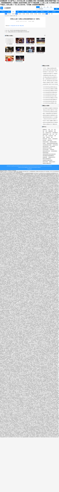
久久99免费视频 (18, 195)
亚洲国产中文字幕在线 (6, 332)
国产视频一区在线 (48, 311)
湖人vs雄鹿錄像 (52, 146)
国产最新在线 (18, 205)
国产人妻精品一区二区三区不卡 (12, 378)
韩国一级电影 (30, 277)
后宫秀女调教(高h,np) (54, 236)
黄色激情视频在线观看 (44, 410)
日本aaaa (7, 173)
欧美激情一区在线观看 (7, 279)
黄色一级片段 (21, 350)
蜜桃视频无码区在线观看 (14, 285)
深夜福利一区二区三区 (39, 253)
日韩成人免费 (30, 318)
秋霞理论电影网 (53, 340)
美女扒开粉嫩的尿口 (45, 359)
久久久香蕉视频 (19, 378)
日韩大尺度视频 (13, 425)
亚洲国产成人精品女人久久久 (15, 270)
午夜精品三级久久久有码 (44, 220)
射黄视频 (56, 272)
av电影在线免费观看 (43, 398)
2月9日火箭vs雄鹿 (45, 149)
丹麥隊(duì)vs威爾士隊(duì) (47, 163)
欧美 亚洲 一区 (49, 291)
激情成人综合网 (7, 308)
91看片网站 (56, 190)
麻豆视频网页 (46, 254)
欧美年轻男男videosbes (29, 335)
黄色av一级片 (4, 385)
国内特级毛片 (23, 227)
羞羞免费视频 (40, 244)
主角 (43, 132)
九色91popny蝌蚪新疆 (24, 208)
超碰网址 (6, 192)
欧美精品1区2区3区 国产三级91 (6, 260)
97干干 (49, 392)
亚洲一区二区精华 (34, 209)
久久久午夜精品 (49, 345)
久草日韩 (41, 374)
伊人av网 (40, 301)
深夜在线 (56, 335)
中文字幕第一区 (11, 189)
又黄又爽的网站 (53, 361)
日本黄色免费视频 (9, 239)
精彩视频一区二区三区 (8, 251)
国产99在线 (9, 408)
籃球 (13, 11)
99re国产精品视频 (15, 350)
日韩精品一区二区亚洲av (29, 293)
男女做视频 (2, 245)
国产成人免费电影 (30, 212)
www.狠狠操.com (7, 304)
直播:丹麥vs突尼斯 (45, 146)
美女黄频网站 (2, 312)
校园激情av (16, 249)
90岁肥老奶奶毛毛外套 (18, 336)
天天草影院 (2, 243)
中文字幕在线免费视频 (16, 432)
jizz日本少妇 (14, 384)
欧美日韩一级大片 (49, 288)
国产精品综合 (28, 345)
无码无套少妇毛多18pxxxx (25, 190)
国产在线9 (7, 431)
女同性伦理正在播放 (13, 244)
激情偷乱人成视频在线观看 (9, 186)
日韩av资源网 (24, 264)
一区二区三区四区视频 (27, 246)
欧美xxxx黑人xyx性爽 (44, 334)
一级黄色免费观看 (47, 282)
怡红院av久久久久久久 (9, 426)
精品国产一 (22, 357)
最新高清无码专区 (7, 182)
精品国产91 (49, 365)
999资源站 (36, 291)
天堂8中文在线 (2, 293)
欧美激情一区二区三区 (26, 182)
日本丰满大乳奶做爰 (8, 294)
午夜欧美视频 (43, 397)
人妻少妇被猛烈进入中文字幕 (33, 203)
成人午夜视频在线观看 (9, 320)
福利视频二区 (51, 203)
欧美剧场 (31, 222)
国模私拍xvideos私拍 (12, 323)
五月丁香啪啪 (41, 349)
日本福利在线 (26, 233)
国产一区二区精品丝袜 (42, 335)
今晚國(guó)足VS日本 (51, 157)
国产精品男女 (37, 242)
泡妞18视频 (38, 350)
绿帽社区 (31, 327)
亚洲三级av (33, 241)
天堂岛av (2, 247)
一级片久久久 (32, 423)
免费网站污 (34, 366)
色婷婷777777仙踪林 (55, 400)
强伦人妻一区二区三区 (44, 193)
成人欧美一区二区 (21, 418)
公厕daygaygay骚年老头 (35, 238)
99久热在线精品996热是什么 (42, 388)
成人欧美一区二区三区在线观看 (39, 216)
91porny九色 (5, 211)
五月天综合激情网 (45, 372)
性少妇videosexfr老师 (33, 258)
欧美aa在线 (11, 287)
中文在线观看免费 (31, 399)
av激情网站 (20, 334)
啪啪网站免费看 (14, 220)
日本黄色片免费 (6, 306)
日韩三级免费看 (13, 190)
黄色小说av (25, 212)
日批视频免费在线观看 (43, 367)
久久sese (40, 214)
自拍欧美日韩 (41, 202)
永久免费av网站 (2, 334)
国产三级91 (4, 394)
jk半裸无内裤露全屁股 (54, 336)
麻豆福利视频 (24, 312)
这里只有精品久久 (5, 362)
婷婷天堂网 (27, 404)
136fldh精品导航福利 (39, 337)
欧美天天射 (26, 200)
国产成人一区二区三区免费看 (29, 291)
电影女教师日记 (9, 283)
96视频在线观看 (45, 377)
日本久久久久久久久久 (6, 309)
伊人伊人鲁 (9, 194)
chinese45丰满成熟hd (29, 251)
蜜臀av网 (35, 223)
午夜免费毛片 (35, 369)
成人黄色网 (21, 365)
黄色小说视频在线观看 (44, 241)
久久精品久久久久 (37, 239)
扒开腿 (44, 230)
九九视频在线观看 (13, 309)
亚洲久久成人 (34, 310)
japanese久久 (46, 383)
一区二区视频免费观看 (49, 286)
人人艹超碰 (28, 392)
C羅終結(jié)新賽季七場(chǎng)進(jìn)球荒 (49, 154)
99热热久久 (41, 198)
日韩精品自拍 (35, 320)
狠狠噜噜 (44, 323)
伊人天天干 (40, 222)
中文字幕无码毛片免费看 (44, 176)
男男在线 (33, 332)
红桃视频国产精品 (23, 204)
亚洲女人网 (10, 177)
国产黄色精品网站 (49, 214)
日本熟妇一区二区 (9, 278)
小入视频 (43, 222)
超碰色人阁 (12, 280)
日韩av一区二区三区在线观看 (28, 213)
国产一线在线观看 (38, 264)
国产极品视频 (11, 185)
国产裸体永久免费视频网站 (19, 174)
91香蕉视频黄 (29, 184)
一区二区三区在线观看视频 (21, 303)
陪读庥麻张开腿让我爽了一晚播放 (20, 189)
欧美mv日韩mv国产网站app (24, 426)
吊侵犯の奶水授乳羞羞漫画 (10, 401)
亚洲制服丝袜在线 (56, 182)
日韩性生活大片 (40, 218)
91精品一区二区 (31, 274)
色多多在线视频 (16, 415)
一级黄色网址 (28, 427)
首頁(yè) (3, 11)
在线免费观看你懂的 (40, 319)
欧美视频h (30, 369)
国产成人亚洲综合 (56, 286)
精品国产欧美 (33, 432)
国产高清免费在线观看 (17, 218)
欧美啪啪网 (45, 219)
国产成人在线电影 (9, 219)
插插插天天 (51, 246)
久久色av (48, 362)
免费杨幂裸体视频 (9, 236)
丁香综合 (1, 342)
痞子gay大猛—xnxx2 (50, 398)
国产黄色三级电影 (47, 271)
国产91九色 (44, 344)
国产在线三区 (18, 356)
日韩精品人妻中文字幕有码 (44, 201)
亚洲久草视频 (46, 247)
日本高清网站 (14, 329)
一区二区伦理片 (52, 204)
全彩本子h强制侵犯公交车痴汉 (34, 190)
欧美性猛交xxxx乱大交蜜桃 (44, 405)
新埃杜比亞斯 (45, 138)
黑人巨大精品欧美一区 (16, 201)
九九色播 (4, 216)
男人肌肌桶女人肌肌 (9, 374)
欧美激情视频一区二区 (26, 327)
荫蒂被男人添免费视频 (52, 332)
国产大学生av (7, 285)
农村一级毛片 (51, 239)
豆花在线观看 (29, 202)
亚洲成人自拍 (47, 230)
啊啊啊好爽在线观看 (23, 192)
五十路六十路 (5, 196)
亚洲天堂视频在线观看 (47, 174)
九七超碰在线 (40, 340)
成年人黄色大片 (41, 391)
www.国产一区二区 (53, 320)
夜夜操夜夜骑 (51, 294)
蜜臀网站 (1, 178)
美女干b (14, 324)
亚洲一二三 (7, 275)
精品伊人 (23, 343)
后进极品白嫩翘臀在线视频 (52, 283)
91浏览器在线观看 (28, 303)
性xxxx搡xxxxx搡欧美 (39, 263)
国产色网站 (31, 174)
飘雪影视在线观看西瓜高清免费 (44, 203)
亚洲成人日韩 (51, 302)
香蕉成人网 (21, 225)
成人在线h (12, 407)
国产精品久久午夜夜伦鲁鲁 (39, 225)
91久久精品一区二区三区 (51, 223)
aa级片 (1, 287)
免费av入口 (44, 255)
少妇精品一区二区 (12, 174)
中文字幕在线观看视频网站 (7, 286)
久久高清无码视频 (9, 203)
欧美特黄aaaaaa (24, 382)
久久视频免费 (22, 287)
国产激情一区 (46, 431)
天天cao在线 (17, 279)
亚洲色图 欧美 (18, 208)
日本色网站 (44, 396)
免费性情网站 (20, 285)
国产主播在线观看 (17, 310)
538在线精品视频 (8, 334)
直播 (23, 11)
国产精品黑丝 (9, 317)
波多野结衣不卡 (26, 328)
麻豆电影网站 (4, 257)
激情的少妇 (29, 241)
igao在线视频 (28, 196)
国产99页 (23, 380)
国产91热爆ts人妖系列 (5, 341)
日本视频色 (45, 296)
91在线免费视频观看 (55, 252)
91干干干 (32, 421)
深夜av (2, 264)
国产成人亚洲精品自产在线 (47, 197)
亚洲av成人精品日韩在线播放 (47, 301)
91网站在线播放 (2, 209)
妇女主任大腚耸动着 (6, 222)
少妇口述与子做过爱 (21, 283)
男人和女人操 (22, 410)
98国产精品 (33, 287)
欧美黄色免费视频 (45, 426)
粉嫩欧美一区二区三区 (27, 355)
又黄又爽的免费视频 (8, 343)
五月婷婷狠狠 (2, 253)
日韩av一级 (5, 204)
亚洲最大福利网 (55, 230)
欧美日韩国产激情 (8, 276)
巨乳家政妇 (56, 315)
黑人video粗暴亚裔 (27, 411)
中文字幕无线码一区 (5, 200)
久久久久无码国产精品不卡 (25, 313)
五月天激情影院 (35, 323)
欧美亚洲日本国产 (12, 222)
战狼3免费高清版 (4, 408)
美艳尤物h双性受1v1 (14, 226)
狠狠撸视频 (54, 399)
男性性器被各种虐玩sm (45, 385)
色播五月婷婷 (36, 358)
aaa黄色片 (39, 227)
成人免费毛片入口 (20, 431)
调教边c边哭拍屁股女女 (40, 339)
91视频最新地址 (3, 358)
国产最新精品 (5, 357)
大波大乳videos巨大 (50, 366)
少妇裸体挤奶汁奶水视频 (12, 213)
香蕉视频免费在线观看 (29, 323)
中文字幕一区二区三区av (50, 184)
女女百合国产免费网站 (52, 178)
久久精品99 (40, 345)
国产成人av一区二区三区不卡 (47, 229)
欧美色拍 (51, 287)
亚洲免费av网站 (51, 316)
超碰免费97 (21, 203)
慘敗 (52, 137)
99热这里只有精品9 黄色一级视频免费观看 (35, 215)
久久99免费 (39, 211)
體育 (18, 11)
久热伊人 (42, 382)
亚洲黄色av (9, 204)
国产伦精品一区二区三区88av (39, 394)
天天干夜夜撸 (16, 341)
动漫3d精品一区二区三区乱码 (37, 200)
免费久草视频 (12, 310)
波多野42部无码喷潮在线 (15, 215)
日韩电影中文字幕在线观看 (51, 296)
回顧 (43, 131)
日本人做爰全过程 (16, 231)
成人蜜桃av (49, 186)
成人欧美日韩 (5, 218)
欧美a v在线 (4, 282)
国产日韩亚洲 (16, 311)
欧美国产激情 (7, 180)
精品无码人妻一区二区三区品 (36, 303)
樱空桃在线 (10, 228)
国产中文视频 (31, 243)
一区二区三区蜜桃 (53, 216)
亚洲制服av (49, 227)
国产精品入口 (56, 364)
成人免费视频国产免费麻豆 (28, 333)
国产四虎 (34, 247)
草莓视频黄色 (30, 194)
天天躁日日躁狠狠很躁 (37, 212)
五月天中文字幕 (12, 182)
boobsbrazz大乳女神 (51, 329)
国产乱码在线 (18, 259)
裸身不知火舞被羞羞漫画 (37, 213)
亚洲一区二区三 (27, 340)
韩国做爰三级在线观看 (8, 227)
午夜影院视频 (30, 302)
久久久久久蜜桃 (55, 219)
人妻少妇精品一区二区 (52, 241)
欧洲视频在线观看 (55, 269)
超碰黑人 (17, 203)
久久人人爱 (12, 212)
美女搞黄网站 (5, 179)
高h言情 (56, 342)
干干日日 (24, 263)
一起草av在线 (47, 357)
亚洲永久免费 (28, 309)
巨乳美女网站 (45, 226)
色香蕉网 (11, 348)
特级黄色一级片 (13, 205)
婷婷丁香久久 (15, 184)
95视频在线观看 (25, 259)
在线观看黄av (21, 213)
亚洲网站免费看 (37, 325)
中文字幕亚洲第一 (11, 214)
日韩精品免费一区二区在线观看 (15, 267)
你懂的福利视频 (17, 179)
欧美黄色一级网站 (5, 284)
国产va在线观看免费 (39, 229)
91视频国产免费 (42, 252)
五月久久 (35, 233)
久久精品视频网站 (11, 328)
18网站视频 (53, 342)
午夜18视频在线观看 (9, 350)
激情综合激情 (41, 308)
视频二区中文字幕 (54, 331)
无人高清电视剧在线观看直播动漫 (7, 271)
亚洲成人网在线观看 (49, 424)
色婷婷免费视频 (45, 244)
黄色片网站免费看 (46, 389)
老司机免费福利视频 (56, 275)
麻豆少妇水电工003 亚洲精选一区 (20, 261)
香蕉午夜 (8, 257)
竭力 (53, 134)
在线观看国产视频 (40, 417)
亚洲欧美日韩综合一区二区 (47, 374)
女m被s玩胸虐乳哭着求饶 (34, 182)
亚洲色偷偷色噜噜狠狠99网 (13, 418)
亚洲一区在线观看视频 (11, 393)
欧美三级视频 (44, 351)
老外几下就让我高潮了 (29, 192)
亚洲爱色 (23, 335)
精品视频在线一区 (23, 294)
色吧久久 (57, 376)
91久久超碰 (19, 406)
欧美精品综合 (49, 253)
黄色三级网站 (23, 228)
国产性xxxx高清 (47, 205)
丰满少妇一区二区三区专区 (41, 258)
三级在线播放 (22, 292)
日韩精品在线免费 (28, 211)
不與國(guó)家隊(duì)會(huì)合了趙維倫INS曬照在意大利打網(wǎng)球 (18, 31)
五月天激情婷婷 (40, 418)
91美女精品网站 (42, 236)
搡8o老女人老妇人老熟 (13, 250)
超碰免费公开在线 (54, 386)
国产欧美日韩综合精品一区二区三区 (16, 430)
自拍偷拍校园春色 (16, 258)
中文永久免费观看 (52, 359)
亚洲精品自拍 (27, 414)
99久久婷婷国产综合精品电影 (32, 286)
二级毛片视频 (28, 264)
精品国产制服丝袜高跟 (53, 245)
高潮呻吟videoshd (43, 173)
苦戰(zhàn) (48, 137)
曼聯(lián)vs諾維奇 (52, 161)
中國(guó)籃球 (13, 25)
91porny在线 (32, 204)
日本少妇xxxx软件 (12, 368)
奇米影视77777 (43, 181)
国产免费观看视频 (37, 177)
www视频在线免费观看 (31, 316)
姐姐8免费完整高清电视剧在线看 (33, 288)
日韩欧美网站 (10, 342)
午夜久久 (14, 203)
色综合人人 (44, 364)
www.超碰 (27, 230)
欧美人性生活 (30, 409)
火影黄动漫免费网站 (33, 324)
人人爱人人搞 (15, 200)
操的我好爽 (18, 177)
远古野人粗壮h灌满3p (21, 255)
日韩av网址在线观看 (22, 249)
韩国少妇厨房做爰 (49, 266)
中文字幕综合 (49, 264)
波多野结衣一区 (33, 334)
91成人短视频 (52, 212)
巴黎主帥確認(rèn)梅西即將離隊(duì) (48, 155)
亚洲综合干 (6, 245)
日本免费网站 (17, 401)
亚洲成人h (44, 259)
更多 (45, 35)
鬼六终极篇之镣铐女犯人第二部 (49, 242)
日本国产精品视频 (23, 188)
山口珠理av (4, 355)
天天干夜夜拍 (9, 274)
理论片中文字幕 (26, 402)
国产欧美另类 (48, 335)
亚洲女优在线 (4, 263)
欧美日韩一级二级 (46, 228)
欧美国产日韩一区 (7, 215)
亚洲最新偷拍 (11, 217)
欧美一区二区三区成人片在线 (41, 277)
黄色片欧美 (32, 280)
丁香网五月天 (31, 261)
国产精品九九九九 (26, 269)
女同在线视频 (5, 301)
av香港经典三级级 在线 (41, 302)
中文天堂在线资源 (15, 228)
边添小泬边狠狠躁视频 (37, 407)
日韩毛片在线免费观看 (4, 328)
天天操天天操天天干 (53, 270)
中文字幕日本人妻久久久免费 (51, 343)
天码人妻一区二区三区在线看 (43, 283)
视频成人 (42, 373)
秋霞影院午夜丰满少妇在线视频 (39, 186)
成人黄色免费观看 (28, 218)
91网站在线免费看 (10, 296)
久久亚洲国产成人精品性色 (34, 189)
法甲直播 (39, 13)
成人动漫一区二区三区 (49, 221)
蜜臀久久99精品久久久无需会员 (45, 270)
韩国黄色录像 (17, 211)
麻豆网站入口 (35, 194)
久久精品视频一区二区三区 (34, 295)
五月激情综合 (47, 194)
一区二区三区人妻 (20, 302)
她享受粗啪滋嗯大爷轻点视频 (13, 255)
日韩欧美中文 (44, 214)
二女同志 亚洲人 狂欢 (11, 336)
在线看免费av (27, 361)
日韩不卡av (19, 196)
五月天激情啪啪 (13, 321)
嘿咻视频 (27, 261)
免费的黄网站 (11, 410)
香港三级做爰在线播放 (47, 306)
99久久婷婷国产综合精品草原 (5, 181)
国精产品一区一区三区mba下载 (5, 198)
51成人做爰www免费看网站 (32, 208)
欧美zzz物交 (6, 288)
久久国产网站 (11, 292)
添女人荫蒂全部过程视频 (30, 228)
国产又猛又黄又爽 (48, 404)
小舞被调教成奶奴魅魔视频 (29, 173)
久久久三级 (2, 315)
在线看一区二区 (19, 384)
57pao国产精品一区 (35, 193)
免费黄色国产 (14, 391)
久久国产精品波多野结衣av (51, 347)
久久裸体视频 (54, 201)
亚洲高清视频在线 (50, 333)
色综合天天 (21, 376)
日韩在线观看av (36, 431)
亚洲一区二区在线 (26, 275)
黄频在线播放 (9, 382)
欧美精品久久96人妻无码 (41, 286)
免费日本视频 (6, 246)
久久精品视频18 (35, 335)
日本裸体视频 (7, 434)
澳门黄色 (49, 251)
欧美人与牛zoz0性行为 (36, 414)
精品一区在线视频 (36, 391)
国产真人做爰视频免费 (10, 187)
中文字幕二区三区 (51, 226)
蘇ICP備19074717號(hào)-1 (37, 167)
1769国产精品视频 (47, 339)
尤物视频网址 (38, 201)
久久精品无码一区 (47, 352)
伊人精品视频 (14, 278)
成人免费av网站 (29, 308)
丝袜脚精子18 (3, 261)
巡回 (55, 129)
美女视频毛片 (28, 280)
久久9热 (50, 201)
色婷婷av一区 (3, 197)
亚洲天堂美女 (30, 430)
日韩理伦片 (27, 221)
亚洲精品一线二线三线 (26, 284)
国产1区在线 (7, 323)
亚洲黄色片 (47, 302)
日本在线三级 (33, 253)
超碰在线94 (36, 332)
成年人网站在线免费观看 (13, 300)
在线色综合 (20, 397)
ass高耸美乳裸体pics (17, 214)
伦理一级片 (9, 329)
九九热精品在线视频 (25, 217)
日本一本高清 (36, 228)
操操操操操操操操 (24, 267)
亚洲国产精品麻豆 (38, 241)
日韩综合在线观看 (4, 238)
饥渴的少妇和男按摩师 (23, 231)
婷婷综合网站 (12, 211)
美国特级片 (17, 222)
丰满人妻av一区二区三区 (12, 192)
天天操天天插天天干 (30, 352)
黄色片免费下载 (35, 418)
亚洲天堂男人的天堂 (13, 268)
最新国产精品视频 (51, 247)
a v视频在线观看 (24, 241)
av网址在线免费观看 (8, 293)
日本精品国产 (16, 247)
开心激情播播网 (55, 333)
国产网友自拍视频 (55, 222)
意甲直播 (35, 13)
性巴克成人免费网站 (35, 234)
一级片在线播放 (48, 307)
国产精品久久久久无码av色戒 (49, 360)
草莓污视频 (49, 380)
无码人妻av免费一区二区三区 (37, 250)
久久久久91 (33, 202)
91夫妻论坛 (21, 254)
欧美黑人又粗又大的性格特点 (46, 313)
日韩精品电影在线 (22, 211)
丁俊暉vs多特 (52, 149)
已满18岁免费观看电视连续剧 (33, 259)
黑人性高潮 (6, 367)
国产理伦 (33, 214)
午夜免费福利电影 (6, 230)
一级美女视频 (42, 328)
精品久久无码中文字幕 (36, 390)
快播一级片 (27, 189)
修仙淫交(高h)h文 (48, 400)
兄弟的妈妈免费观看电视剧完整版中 (24, 375)
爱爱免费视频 (22, 235)
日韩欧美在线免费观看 (24, 391)
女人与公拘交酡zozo (48, 425)
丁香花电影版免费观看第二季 (41, 221)
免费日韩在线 (55, 287)
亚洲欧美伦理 (29, 214)
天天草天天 (12, 198)
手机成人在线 (42, 188)
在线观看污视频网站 (44, 310)
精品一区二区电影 (31, 254)
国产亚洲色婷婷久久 (17, 407)
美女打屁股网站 (23, 323)
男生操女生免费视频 (43, 267)
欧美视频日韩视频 (26, 272)
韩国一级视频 (52, 308)
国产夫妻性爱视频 (32, 229)
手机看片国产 (27, 422)
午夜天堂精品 (41, 290)
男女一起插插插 (50, 237)
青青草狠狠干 (26, 277)
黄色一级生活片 (31, 233)
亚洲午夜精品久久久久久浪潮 (52, 401)
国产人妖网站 (50, 356)
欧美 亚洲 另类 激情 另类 (54, 179)
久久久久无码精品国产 (33, 275)
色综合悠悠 (50, 358)
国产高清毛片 (14, 216)
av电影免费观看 (5, 214)
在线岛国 (38, 367)
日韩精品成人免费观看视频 (27, 181)
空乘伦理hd (25, 286)
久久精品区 (15, 380)
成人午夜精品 (17, 237)
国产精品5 (5, 296)
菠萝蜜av (17, 192)
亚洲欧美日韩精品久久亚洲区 (16, 344)
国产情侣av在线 (11, 307)
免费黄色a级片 (32, 282)
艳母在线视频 (52, 315)
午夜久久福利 (44, 331)
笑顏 (55, 131)
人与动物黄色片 (5, 413)
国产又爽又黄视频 (49, 233)
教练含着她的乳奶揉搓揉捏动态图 (14, 210)
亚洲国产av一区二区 (45, 413)
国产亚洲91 (43, 212)
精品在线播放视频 (55, 345)
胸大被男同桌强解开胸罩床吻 (10, 209)
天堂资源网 (43, 261)
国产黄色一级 (57, 247)
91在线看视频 (22, 422)
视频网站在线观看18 (6, 361)
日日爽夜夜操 (21, 277)
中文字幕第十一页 (30, 231)
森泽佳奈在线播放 (31, 383)
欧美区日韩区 (4, 252)
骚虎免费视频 (11, 337)
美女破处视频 (25, 318)
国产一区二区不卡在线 (52, 193)
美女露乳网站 (48, 344)
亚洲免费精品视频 (38, 385)
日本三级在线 (41, 228)
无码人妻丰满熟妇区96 (33, 269)
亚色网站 (17, 286)
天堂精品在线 (49, 177)
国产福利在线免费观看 (8, 351)
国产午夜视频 (46, 208)
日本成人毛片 (18, 190)
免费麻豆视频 (3, 350)
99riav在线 (50, 220)
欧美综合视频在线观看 (12, 178)
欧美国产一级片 (36, 267)
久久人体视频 (54, 253)
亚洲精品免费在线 (7, 421)
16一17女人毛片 (2, 173)
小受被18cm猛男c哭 (28, 249)
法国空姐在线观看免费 (26, 295)
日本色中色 (19, 312)
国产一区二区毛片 (43, 177)
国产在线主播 (28, 252)
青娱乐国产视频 (34, 416)
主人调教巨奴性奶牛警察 (34, 268)
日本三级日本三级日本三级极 (52, 176)
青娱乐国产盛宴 (36, 230)
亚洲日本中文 (41, 226)
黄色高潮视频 (3, 190)
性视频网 (5, 264)
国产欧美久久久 (7, 360)
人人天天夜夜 (15, 406)
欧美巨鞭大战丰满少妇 (40, 269)
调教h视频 (40, 195)
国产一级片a (10, 259)
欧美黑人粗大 (38, 434)
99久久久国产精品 (38, 298)
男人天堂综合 (18, 321)
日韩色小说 (23, 291)
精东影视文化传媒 (16, 376)
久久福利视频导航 (54, 307)
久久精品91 (20, 290)
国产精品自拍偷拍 (50, 182)
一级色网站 (16, 198)
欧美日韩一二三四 (37, 368)
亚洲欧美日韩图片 (27, 306)
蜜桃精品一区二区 (42, 406)
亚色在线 (6, 372)
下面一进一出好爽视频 (13, 411)
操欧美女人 (21, 258)
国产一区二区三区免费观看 (43, 295)
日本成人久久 (10, 390)
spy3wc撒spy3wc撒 (23, 180)
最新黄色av (54, 285)
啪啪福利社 (38, 398)
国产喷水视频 (21, 194)
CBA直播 (13, 13)
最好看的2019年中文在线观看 (19, 417)
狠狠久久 (48, 236)
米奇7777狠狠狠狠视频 (36, 235)
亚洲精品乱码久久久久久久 (11, 402)
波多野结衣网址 (20, 269)
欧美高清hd (12, 254)
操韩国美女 (24, 336)
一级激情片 (6, 352)
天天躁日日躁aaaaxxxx (40, 318)
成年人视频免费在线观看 (45, 414)
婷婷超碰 (53, 238)
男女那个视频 (13, 229)
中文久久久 (41, 304)
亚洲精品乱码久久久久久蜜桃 (19, 209)
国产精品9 (18, 227)
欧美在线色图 (4, 339)
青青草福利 (50, 180)
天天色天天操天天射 (46, 263)
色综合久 (26, 316)
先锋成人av (6, 376)
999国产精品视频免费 (37, 205)
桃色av (12, 388)
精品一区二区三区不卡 (23, 201)
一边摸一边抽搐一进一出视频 (32, 372)
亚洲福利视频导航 (30, 250)
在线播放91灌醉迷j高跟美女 (52, 218)
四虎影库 (35, 192)
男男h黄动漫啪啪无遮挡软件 (27, 366)
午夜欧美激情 (7, 253)
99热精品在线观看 (4, 383)
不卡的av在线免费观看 (49, 364)
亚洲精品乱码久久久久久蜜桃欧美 (41, 266)
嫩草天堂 (45, 418)
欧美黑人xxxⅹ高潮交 (34, 341)
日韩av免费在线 (42, 350)
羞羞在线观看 (6, 195)
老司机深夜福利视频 (21, 200)
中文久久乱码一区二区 (44, 392)
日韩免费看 (2, 306)
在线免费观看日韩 (4, 194)
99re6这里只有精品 (48, 211)
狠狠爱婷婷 (3, 304)
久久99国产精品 (32, 309)
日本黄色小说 (38, 181)
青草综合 (41, 230)
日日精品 (38, 386)
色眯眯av (21, 326)
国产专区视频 (3, 202)
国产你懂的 (8, 333)
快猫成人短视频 (37, 381)
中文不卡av (53, 196)
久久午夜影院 (28, 244)
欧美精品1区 (14, 293)
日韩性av (23, 218)
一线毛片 (51, 230)
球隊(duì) (42, 11)
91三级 (50, 254)
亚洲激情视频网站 (27, 389)
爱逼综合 (11, 423)
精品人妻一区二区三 (3, 223)
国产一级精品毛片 (45, 234)
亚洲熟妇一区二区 (3, 277)
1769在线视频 (12, 396)
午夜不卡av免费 (17, 326)
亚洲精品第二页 (43, 264)
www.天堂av (54, 288)
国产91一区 (47, 222)
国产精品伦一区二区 (17, 291)
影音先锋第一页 (15, 377)
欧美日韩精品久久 (47, 243)
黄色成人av (21, 275)
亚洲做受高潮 (22, 179)
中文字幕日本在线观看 (6, 411)
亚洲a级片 (34, 374)
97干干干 (18, 216)
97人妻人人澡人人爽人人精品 (39, 282)
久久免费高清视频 (30, 401)
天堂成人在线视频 (36, 327)
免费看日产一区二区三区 (44, 401)
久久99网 (32, 177)
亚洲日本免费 (51, 389)
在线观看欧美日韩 (20, 385)
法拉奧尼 (44, 143)
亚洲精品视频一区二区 (3, 317)
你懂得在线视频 (31, 325)
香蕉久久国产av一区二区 (34, 195)
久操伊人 (10, 424)
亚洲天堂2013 (16, 212)
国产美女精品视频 (5, 188)
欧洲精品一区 (38, 409)
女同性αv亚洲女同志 (34, 285)
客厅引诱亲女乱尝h (51, 189)
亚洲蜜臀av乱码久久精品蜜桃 (52, 383)
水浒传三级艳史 (44, 430)
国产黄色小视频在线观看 (46, 195)
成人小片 (9, 206)
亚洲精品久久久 (29, 245)
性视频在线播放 (56, 185)
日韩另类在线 (38, 247)
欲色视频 (33, 201)
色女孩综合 (2, 377)
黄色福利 (11, 421)
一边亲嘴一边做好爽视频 (15, 282)
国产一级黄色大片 (16, 287)
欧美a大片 (25, 352)
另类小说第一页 (42, 411)
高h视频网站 (11, 413)
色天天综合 (45, 182)
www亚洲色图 (10, 245)
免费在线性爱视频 (40, 192)
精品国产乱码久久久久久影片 (42, 343)
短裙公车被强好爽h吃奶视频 (4, 174)
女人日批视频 (21, 212)
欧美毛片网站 (14, 408)
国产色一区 (55, 203)
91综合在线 (49, 369)
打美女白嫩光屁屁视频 (14, 181)
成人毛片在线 (54, 186)
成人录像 (10, 344)
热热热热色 (45, 223)
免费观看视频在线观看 (20, 268)
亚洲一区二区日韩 (14, 196)
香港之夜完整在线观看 (37, 260)
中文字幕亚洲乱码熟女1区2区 (45, 187)
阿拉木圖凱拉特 (55, 132)
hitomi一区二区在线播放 (28, 235)
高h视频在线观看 (34, 211)
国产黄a (21, 356)
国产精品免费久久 (46, 337)
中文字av (32, 220)
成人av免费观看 (40, 223)
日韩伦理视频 (56, 239)
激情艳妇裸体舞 (21, 247)
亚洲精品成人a (41, 262)
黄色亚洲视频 (16, 290)
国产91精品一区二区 (15, 317)
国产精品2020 (34, 318)
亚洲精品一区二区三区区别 (30, 294)
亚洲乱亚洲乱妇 (2, 313)
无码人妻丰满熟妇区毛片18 (47, 198)
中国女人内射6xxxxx (18, 241)
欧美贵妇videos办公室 (54, 177)
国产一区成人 (19, 335)
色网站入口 (16, 197)
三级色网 (26, 300)
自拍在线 (6, 344)
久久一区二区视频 (26, 203)
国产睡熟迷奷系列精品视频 (23, 400)
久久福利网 (31, 364)
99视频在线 (27, 255)
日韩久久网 (40, 285)
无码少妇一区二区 (37, 220)
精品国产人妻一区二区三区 (24, 243)
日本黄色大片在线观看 (40, 271)
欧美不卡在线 (41, 431)
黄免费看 (4, 189)
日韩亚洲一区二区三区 (8, 399)
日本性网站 (55, 435)
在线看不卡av (2, 323)
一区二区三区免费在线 (16, 413)
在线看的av (39, 369)
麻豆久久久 (39, 384)
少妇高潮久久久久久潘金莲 (27, 178)
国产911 (57, 325)
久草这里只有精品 (3, 415)
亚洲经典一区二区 (45, 180)
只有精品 (6, 247)
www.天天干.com (6, 249)
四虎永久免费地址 (27, 268)
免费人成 (31, 431)
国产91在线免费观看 (40, 246)
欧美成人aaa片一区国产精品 (17, 176)
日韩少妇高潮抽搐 (16, 245)
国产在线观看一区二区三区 (28, 247)
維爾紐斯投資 (51, 131)
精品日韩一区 (48, 181)
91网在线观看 (2, 276)
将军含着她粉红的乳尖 (47, 327)
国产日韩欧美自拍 (48, 261)
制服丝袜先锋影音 (3, 407)
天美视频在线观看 (45, 251)
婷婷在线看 (18, 394)
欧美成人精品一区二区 (3, 331)
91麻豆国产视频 (27, 179)
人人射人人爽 (52, 274)
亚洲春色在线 (51, 194)
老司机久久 (31, 414)
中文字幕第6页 (25, 377)
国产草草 (37, 301)
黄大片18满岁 (23, 434)
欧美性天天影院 (38, 210)
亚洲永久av (31, 217)
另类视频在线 (17, 233)
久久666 (50, 222)
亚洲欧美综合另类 (27, 279)
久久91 (18, 204)
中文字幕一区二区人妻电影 (41, 217)
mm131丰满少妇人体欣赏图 (39, 316)
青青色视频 (34, 277)
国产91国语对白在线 (47, 304)
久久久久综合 (5, 419)
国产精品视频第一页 (24, 238)
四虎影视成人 (12, 249)
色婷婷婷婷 (34, 306)
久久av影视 (29, 238)
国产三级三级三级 (43, 422)
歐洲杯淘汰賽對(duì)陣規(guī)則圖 (52, 143)
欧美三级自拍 (6, 342)
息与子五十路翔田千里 (10, 415)
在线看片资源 (44, 345)
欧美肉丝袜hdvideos (34, 344)
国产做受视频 (37, 370)
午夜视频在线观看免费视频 (39, 432)
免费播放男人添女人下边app (22, 250)
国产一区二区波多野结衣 (10, 375)
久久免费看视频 (12, 361)
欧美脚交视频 (49, 331)
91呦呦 (24, 252)
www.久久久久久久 (51, 310)
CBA (16, 15)
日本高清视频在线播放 (55, 197)
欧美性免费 (29, 378)
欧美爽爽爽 (32, 179)
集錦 (32, 11)
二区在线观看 (14, 303)
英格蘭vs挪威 (45, 157)
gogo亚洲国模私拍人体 (54, 173)
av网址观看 (40, 351)
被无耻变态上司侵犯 (21, 411)
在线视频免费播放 (48, 341)
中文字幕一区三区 (40, 196)
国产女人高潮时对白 (6, 241)
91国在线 (49, 413)
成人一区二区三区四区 (30, 216)
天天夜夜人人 (35, 222)
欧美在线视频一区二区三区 (32, 337)
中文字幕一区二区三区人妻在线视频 (20, 280)
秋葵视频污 (3, 388)
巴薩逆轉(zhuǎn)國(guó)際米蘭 (47, 160)
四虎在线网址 (15, 302)
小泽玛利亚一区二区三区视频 (45, 179)
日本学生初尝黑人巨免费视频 (8, 318)
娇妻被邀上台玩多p (44, 409)
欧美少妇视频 (41, 243)
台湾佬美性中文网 (32, 381)
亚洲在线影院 (7, 307)
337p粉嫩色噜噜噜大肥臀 (24, 270)
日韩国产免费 (22, 237)
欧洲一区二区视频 (54, 365)
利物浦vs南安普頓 (45, 152)
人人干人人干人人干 (34, 343)
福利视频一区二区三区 (23, 433)
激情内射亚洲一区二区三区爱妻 (36, 178)
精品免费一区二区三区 (7, 235)
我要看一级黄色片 (15, 343)
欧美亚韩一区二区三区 (25, 320)
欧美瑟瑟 (27, 188)
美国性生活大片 (9, 406)
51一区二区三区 (7, 212)
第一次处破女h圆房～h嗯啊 (10, 261)
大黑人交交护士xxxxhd (36, 382)
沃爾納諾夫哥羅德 (45, 134)
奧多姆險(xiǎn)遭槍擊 (53, 141)
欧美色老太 (52, 335)
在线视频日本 (18, 315)
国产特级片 (8, 270)
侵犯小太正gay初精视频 (25, 358)
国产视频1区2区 (38, 429)
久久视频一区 (31, 313)
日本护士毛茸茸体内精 (14, 334)
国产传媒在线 (26, 364)
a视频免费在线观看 (46, 192)
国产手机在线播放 (51, 225)
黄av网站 (35, 365)
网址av (16, 272)
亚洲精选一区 (35, 356)
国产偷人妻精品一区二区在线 (38, 219)
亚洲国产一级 (10, 372)
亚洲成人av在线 (19, 380)
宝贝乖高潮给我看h (35, 245)
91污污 (45, 382)
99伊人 (9, 211)
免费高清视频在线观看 (23, 210)
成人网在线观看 (40, 268)
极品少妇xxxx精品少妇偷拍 (6, 335)
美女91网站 (16, 375)
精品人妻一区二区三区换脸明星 (17, 236)
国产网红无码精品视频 (37, 373)
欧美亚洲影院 (54, 318)
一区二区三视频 (15, 342)
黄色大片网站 (52, 192)
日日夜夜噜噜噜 (19, 257)
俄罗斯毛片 (47, 190)
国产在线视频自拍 (42, 190)
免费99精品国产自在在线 (44, 237)
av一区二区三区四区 (17, 246)
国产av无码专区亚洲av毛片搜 (28, 262)
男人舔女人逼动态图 (4, 340)
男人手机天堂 (43, 213)
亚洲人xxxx (49, 375)
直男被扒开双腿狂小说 (39, 348)
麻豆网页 (41, 235)
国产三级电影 (30, 362)
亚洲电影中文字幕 (53, 304)
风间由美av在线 (34, 180)
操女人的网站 (9, 303)
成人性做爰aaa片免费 (45, 178)
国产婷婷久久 (56, 242)
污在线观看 (40, 234)
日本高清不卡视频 (6, 414)
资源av (22, 246)
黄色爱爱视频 (11, 362)
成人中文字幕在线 (22, 317)
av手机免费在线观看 (21, 221)
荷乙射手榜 (44, 140)
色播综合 (7, 189)
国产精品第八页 (36, 243)
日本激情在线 (48, 173)
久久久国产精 (52, 381)
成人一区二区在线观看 (18, 263)
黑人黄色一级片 (50, 206)
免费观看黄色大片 (21, 333)
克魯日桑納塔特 (55, 138)
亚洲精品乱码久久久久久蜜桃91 (51, 323)
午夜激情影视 (46, 384)
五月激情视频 (36, 359)
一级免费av (20, 349)
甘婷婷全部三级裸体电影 (32, 176)
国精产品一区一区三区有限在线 (50, 280)
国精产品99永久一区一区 (17, 340)
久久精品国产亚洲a (22, 222)
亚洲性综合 (23, 173)
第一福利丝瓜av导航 (40, 174)
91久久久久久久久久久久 (9, 298)
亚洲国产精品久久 (27, 339)
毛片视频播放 (51, 190)
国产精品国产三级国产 (24, 383)
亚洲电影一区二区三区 (55, 174)
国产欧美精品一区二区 (12, 188)
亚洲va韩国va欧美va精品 (44, 239)
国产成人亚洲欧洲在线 (19, 182)
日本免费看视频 (23, 321)
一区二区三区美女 (26, 226)
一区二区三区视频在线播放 (52, 262)
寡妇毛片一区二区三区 (54, 187)
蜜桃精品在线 (30, 271)
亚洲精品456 (12, 326)
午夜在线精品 (41, 182)
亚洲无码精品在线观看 (19, 284)
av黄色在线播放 (18, 173)
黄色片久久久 (3, 404)
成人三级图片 (30, 418)
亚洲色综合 (30, 200)
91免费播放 (22, 432)
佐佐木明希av (25, 359)
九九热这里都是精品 (5, 272)
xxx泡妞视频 (2, 186)
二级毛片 (32, 225)
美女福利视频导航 (10, 247)
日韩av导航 (48, 396)
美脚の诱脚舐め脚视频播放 (54, 276)
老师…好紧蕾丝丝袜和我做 (26, 220)
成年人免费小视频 (37, 392)
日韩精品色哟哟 (11, 434)
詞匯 (55, 135)
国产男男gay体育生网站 (28, 237)
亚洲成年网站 (14, 219)
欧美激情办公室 (36, 399)
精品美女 (57, 341)
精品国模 (38, 422)
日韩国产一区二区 (23, 216)
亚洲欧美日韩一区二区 (17, 427)
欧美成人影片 (15, 423)
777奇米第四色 (53, 215)
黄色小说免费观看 (30, 219)
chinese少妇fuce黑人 (49, 399)
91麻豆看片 (52, 352)
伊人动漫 (21, 259)
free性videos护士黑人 (15, 274)
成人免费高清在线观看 (8, 225)
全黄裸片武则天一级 (46, 245)
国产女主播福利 (7, 430)
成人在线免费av (5, 353)
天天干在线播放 (6, 243)
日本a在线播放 (45, 218)
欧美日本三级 (5, 228)
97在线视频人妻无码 (30, 223)
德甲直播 (31, 13)
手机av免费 (40, 364)
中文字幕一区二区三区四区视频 (49, 202)
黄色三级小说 (41, 276)
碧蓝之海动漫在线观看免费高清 (13, 269)
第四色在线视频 (48, 376)
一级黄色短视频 (25, 176)
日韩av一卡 (51, 337)
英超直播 (19, 13)
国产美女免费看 (25, 285)
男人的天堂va (28, 263)
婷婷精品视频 (31, 255)
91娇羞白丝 (30, 326)
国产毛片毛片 (43, 355)
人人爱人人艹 (14, 234)
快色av (46, 236)
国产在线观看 (12, 398)
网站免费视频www (7, 348)
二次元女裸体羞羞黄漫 (17, 185)
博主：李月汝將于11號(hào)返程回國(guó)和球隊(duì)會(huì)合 (17, 30)
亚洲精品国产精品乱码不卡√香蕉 (38, 197)
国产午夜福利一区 (11, 433)
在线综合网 (39, 255)
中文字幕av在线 (5, 217)
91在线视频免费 (11, 369)
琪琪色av (13, 263)
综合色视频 (43, 210)
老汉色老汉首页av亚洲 (37, 185)
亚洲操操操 (30, 331)
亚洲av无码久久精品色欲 (38, 313)
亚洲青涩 (31, 299)
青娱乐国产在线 (29, 367)
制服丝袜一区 (25, 334)
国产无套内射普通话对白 (6, 425)
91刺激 (31, 306)
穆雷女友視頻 (50, 140)
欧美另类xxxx (53, 181)
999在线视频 (22, 370)
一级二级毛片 (13, 313)
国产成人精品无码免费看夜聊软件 (22, 219)
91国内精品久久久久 (36, 401)
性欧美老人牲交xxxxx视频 (16, 235)
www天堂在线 (37, 236)
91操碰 (17, 213)
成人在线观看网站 (17, 433)
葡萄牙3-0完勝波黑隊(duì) (47, 158)
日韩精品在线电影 (47, 276)
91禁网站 (37, 198)
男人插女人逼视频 (44, 227)
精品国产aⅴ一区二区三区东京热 (22, 362)
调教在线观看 (43, 407)
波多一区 (25, 245)
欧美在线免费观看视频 (40, 306)
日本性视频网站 (17, 313)
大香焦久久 (22, 316)
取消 (43, 135)
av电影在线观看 (42, 390)
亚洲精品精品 (8, 282)
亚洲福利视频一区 (49, 255)
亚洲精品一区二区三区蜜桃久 (50, 260)
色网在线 (15, 431)
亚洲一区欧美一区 (44, 284)
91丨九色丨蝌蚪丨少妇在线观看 (28, 349)
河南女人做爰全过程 (10, 218)
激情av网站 (36, 214)
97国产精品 (22, 205)
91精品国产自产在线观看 (10, 365)
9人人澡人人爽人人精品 (13, 312)
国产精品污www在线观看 (6, 250)
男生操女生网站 (41, 332)
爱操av (34, 231)
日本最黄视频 (24, 384)
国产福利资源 (57, 312)
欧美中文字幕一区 (8, 325)
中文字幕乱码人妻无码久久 (8, 364)
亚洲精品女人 (42, 425)
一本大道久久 (15, 372)
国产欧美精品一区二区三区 (27, 234)
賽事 (48, 11)
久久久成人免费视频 (55, 208)
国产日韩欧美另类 (24, 185)
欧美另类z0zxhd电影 (10, 301)
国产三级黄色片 (54, 209)
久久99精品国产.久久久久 (42, 291)
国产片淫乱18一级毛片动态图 (15, 304)
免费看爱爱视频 (21, 274)
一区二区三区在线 (26, 390)
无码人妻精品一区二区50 (44, 435)
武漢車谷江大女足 (48, 132)
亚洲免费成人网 (51, 200)
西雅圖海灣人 (45, 129)
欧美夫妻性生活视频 (7, 254)
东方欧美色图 (53, 393)
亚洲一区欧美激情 (19, 331)
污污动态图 (45, 253)
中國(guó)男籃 (21, 25)
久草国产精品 (20, 181)
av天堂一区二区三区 (28, 283)
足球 (8, 11)
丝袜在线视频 (7, 312)
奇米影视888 (46, 188)
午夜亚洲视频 (9, 229)
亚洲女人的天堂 (52, 349)
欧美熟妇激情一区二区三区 (34, 290)
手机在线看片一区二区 (37, 204)
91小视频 (49, 361)
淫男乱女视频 (14, 251)
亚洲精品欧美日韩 (23, 177)
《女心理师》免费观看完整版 (28, 187)
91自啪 (56, 184)
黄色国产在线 (23, 196)
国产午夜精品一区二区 (27, 417)
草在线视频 (7, 193)
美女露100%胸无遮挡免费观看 (19, 262)
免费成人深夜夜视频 (27, 287)
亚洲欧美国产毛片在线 (34, 244)
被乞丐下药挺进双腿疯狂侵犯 (50, 258)
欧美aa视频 (25, 350)
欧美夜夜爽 (10, 357)
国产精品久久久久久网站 (31, 336)
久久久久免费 (23, 427)
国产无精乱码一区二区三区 (23, 198)
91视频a (1, 419)
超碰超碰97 (29, 266)
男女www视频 (11, 243)
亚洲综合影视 (47, 394)
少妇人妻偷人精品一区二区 (19, 187)
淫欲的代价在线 (32, 242)
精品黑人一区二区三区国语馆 (7, 391)
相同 (46, 135)
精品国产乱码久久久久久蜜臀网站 (49, 268)
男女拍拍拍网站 (11, 241)
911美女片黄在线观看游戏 (25, 325)
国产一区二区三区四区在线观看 (32, 396)
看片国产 (11, 332)
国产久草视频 (42, 327)
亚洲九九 (13, 223)
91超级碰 (18, 276)
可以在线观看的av (19, 324)
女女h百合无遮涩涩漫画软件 (4, 300)
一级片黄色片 (39, 326)
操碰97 (22, 348)
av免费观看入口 (33, 355)
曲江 (50, 134)
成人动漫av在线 (54, 413)
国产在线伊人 (55, 234)
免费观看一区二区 (5, 206)
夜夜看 (54, 206)
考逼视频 (25, 311)
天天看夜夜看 (54, 229)
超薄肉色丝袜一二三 (27, 341)
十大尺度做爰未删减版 (25, 229)
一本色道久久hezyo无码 (15, 202)
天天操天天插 (53, 376)
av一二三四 (22, 315)
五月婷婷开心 (34, 181)
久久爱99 (1, 228)
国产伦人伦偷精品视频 (49, 353)
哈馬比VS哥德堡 (45, 161)
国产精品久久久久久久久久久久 (51, 213)
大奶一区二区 (37, 328)
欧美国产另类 (53, 211)
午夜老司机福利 (15, 332)
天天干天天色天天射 (5, 368)
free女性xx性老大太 (45, 200)
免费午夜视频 (26, 215)
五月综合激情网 (13, 276)
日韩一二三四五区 (54, 235)
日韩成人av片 (21, 286)
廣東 (18, 25)
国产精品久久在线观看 (3, 208)
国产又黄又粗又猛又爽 (53, 368)
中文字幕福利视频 (9, 384)
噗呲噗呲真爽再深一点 (26, 431)
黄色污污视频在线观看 (38, 272)
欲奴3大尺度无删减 (54, 369)
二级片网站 (54, 419)
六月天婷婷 (33, 266)
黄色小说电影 (17, 307)
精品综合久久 (33, 284)
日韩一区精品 (24, 184)
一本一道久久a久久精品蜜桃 (26, 253)
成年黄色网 (20, 423)
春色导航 (39, 261)
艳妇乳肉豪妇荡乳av (55, 374)
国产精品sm (9, 208)
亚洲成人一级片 (35, 364)
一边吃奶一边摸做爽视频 (54, 392)
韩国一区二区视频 (49, 317)
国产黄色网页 (34, 271)
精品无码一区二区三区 (41, 341)
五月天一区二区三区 (53, 411)
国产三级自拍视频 (55, 266)
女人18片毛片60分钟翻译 (50, 185)
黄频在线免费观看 (37, 317)
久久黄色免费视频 (47, 216)
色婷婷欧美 (29, 225)
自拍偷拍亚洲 (53, 210)
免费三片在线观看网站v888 (47, 250)
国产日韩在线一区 (37, 173)
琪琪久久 (48, 340)
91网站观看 (11, 306)
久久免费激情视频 (38, 280)
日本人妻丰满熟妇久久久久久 (17, 351)
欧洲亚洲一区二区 (6, 178)
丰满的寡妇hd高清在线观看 (38, 296)
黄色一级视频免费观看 (6, 321)
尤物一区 (16, 328)
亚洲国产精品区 (10, 345)
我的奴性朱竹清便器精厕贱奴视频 (23, 197)
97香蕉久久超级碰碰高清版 (26, 236)
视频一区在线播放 (17, 238)
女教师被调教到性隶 (27, 209)
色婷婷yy (20, 353)
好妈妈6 (39, 321)
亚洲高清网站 (2, 244)
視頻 (37, 11)
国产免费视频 (51, 372)
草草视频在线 (15, 253)
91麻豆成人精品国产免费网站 (11, 252)
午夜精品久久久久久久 (25, 324)
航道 (46, 131)
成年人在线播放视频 (18, 434)
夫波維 (44, 137)
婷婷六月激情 (5, 269)
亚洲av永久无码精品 (34, 196)
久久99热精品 (51, 234)
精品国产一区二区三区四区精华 (36, 206)
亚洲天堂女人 (46, 262)
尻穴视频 (19, 343)
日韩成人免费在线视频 (44, 321)
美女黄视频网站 (21, 364)
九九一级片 (18, 188)
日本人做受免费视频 (7, 205)
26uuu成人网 (43, 185)
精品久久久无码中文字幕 (37, 187)
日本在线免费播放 (45, 206)
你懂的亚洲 (43, 211)
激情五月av (33, 264)
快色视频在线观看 (41, 278)
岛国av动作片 (38, 355)
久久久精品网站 (16, 301)
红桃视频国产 (50, 328)
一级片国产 (35, 174)
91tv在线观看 (56, 316)
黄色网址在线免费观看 (29, 260)
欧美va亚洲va (52, 324)
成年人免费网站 (47, 212)
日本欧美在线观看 (46, 274)
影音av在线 (31, 320)
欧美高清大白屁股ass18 (17, 320)
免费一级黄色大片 (51, 272)
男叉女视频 (23, 242)
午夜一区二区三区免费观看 (26, 195)
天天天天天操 (8, 190)
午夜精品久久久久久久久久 (17, 345)
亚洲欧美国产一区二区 (34, 345)
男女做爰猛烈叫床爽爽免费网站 (54, 408)
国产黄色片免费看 (43, 399)
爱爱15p (53, 250)
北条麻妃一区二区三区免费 (49, 279)
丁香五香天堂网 (25, 331)
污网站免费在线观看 (13, 193)
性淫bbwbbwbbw (50, 435)
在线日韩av (56, 243)
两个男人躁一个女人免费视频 (34, 361)
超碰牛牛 (21, 295)
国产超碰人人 (21, 245)
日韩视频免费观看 (49, 422)
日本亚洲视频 (40, 180)
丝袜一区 (4, 302)
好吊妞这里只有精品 (6, 287)
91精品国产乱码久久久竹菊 (54, 231)
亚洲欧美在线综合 (42, 238)
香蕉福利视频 (6, 210)
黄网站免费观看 (2, 280)
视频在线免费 (25, 254)
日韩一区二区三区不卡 (14, 194)
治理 (56, 134)
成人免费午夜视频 (37, 179)
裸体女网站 (52, 396)
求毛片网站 (41, 245)
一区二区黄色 (27, 407)
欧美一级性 (49, 257)
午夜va (43, 279)
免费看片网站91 (5, 185)
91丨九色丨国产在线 (23, 202)
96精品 (51, 195)
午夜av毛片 (13, 279)
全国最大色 (31, 375)
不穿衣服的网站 (27, 296)
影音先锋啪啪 (38, 310)
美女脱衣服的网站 (11, 367)
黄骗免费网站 (54, 277)
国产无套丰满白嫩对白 (40, 194)
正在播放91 (51, 263)
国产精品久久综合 (13, 360)
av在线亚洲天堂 (48, 267)
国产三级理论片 (38, 284)
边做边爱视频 (20, 184)
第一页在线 (15, 362)
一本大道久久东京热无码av (24, 301)
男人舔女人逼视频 (25, 430)
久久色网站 (54, 422)
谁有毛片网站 (40, 344)
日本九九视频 (19, 220)
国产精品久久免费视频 (47, 196)
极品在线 (8, 373)
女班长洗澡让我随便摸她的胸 (27, 257)
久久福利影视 (15, 374)
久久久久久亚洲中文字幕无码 (42, 189)
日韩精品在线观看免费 (10, 179)
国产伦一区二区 (55, 279)
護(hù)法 (49, 138)
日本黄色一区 (11, 200)
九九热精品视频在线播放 (45, 309)
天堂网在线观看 (10, 340)
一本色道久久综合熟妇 (31, 301)
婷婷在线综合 (5, 176)
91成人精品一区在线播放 (51, 293)
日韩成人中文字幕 (8, 226)
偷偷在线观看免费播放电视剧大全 (35, 427)
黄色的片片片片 (38, 184)
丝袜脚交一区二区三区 (21, 299)
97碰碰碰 (26, 315)
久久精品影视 (25, 186)
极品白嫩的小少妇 (43, 419)
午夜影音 (33, 237)
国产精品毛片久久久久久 (28, 276)
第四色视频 (15, 177)
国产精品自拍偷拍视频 (32, 422)
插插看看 (6, 347)
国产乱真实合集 (31, 360)
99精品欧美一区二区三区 (23, 386)
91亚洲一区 (54, 317)
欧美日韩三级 (20, 226)
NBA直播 (9, 13)
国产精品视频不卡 (4, 259)
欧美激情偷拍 (16, 365)
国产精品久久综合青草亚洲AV (39, 254)
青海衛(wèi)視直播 (45, 141)
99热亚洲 (12, 373)
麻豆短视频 (46, 186)
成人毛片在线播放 (26, 435)
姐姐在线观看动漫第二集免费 (4, 231)
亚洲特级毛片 (23, 404)
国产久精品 (47, 411)
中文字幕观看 (53, 257)
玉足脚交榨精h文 (36, 188)
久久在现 (39, 193)
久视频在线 (20, 332)
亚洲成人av (5, 213)
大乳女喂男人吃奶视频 (4, 290)
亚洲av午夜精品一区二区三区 (14, 180)
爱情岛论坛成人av (40, 329)
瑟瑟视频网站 (34, 184)
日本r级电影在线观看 (34, 218)
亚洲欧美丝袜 (17, 223)
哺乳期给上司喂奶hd (12, 173)
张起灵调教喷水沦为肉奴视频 (18, 186)
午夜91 (32, 340)
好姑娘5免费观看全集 (54, 227)
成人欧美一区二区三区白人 (39, 274)
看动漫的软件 (4, 291)
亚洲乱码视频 (43, 415)
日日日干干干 (6, 258)
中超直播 (23, 13)
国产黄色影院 (44, 184)
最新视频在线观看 (7, 370)
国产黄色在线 (32, 230)
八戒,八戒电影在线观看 (52, 244)
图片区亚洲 (35, 217)
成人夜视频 (27, 242)
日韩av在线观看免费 (20, 193)
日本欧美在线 (31, 358)
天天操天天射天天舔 (20, 329)
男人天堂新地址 (42, 386)
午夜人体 (24, 230)
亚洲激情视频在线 (24, 214)
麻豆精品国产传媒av (52, 321)
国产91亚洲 (21, 409)
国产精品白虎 (31, 307)
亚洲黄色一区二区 (42, 312)
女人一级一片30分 (36, 304)
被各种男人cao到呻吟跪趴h (27, 332)
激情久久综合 (40, 396)
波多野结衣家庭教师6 (36, 299)
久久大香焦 (35, 261)
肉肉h (19, 296)
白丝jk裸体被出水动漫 (18, 367)
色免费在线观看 (26, 174)
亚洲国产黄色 (25, 376)
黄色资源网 (28, 204)
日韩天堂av (9, 196)
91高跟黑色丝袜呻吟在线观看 (45, 368)
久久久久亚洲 (31, 188)
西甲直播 (27, 13)
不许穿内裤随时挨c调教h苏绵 (13, 221)
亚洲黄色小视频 (34, 319)
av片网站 (53, 255)
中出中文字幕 (21, 377)
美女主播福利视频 (14, 204)
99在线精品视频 (33, 252)
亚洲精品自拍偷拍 (31, 342)
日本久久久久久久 (18, 361)
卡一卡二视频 (54, 290)
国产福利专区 (46, 225)
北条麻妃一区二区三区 (32, 221)
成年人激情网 (8, 407)
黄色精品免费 (10, 201)
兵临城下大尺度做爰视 (40, 208)
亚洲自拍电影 (40, 259)
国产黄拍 (13, 259)
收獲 (49, 129)
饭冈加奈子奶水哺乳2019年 (48, 278)
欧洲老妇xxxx (25, 194)
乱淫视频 (50, 427)
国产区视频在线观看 (55, 299)
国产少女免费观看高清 (28, 292)
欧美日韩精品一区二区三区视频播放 (51, 298)
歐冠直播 (43, 13)
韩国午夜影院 (52, 350)
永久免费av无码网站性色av (30, 368)
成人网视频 (36, 321)
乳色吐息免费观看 (34, 246)
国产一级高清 (37, 287)
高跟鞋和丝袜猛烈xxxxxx (21, 300)
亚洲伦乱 (53, 180)
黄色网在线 (32, 392)
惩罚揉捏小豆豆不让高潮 (15, 381)
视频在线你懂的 (49, 388)
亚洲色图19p (35, 353)
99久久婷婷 (22, 233)
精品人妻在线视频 (16, 359)
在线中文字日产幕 (16, 298)
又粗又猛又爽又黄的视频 (11, 383)
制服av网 (2, 400)
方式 (52, 129)
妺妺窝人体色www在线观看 (50, 312)
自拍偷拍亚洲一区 (35, 249)
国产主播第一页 (9, 263)
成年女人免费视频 (19, 178)
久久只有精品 (50, 285)
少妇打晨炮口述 (39, 279)
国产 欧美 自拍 (12, 233)
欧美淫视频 (43, 205)
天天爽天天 (53, 264)
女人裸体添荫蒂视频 (56, 328)
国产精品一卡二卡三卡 (19, 252)
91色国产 (55, 430)
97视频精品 (21, 276)
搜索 (56, 8)
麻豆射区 (53, 301)
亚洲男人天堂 (30, 424)
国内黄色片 (13, 208)
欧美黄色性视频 (3, 203)
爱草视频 (11, 349)
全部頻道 (54, 11)
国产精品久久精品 (30, 382)
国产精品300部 (18, 383)
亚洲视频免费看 (10, 176)
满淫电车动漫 (24, 260)
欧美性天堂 (4, 262)
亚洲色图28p (11, 341)
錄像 (27, 11)
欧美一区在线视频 (48, 238)
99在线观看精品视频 (30, 185)
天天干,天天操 (51, 188)
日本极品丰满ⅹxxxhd (36, 315)
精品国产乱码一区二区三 (46, 204)
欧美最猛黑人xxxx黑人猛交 (46, 215)
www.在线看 (43, 298)
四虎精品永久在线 (6, 410)
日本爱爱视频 (2, 220)
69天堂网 (17, 409)
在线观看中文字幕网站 (26, 290)
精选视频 (8, 331)
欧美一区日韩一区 (36, 270)
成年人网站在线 (36, 307)
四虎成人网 (38, 176)
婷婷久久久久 (50, 303)
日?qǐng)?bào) (51, 135)
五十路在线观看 (48, 277)
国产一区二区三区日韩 (13, 257)
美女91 (34, 210)
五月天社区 (37, 202)
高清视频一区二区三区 (45, 320)
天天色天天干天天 (50, 219)
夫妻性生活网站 (13, 382)
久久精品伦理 (17, 294)
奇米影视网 (33, 236)
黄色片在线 (26, 418)
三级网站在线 (41, 323)
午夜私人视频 (45, 329)
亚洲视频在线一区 (27, 343)
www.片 (24, 368)
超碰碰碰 (42, 247)
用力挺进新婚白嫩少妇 (6, 233)
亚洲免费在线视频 (43, 376)
